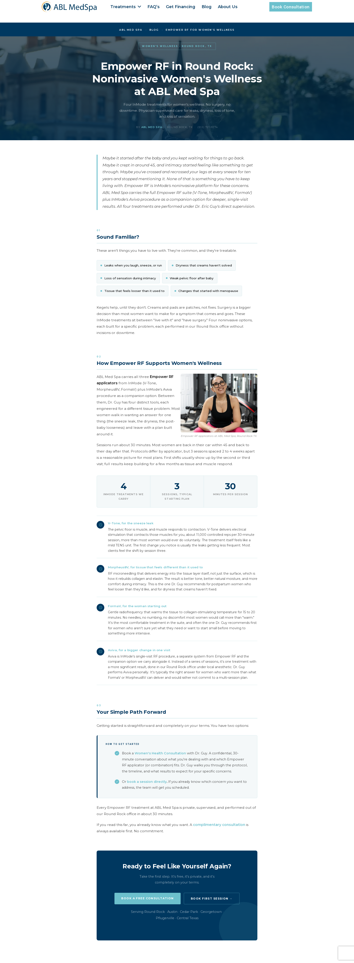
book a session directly (147, 782)
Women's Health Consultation (160, 753)
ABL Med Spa (130, 29)
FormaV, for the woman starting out (137, 606)
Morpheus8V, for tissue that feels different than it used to (155, 567)
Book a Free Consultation (147, 898)
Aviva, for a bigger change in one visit (139, 650)
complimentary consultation (219, 825)
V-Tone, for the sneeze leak (130, 523)
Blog (154, 29)
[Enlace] (69, 6)
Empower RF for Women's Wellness (200, 29)
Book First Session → (212, 898)
